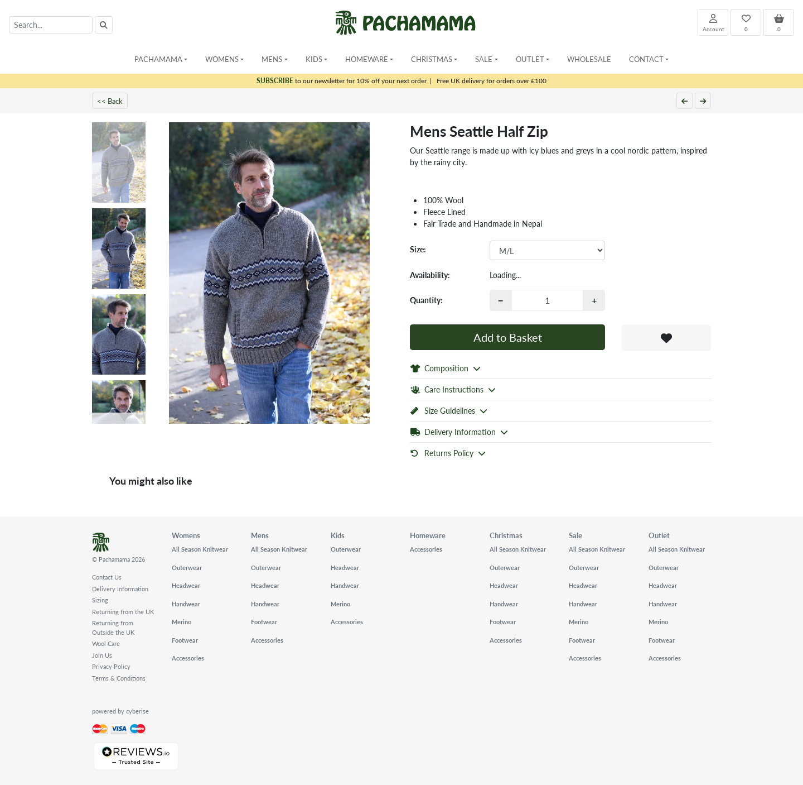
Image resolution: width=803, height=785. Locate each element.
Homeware (428, 535)
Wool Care (106, 643)
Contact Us (107, 577)
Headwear (186, 585)
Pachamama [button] (158, 59)
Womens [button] (222, 59)
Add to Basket (507, 337)
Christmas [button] (431, 59)
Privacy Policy (111, 666)
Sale (575, 535)
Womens (186, 535)
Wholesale (589, 59)
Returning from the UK (123, 611)
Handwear (186, 604)
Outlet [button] (530, 59)
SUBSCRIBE (275, 80)
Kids (338, 535)
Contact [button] (646, 59)
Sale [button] (483, 59)
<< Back (110, 100)
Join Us (102, 655)
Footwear (185, 640)
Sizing (100, 600)
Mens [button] (272, 59)
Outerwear (187, 567)
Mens (260, 535)
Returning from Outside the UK (113, 627)
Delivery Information (120, 589)
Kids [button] (314, 59)
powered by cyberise (120, 711)
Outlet (659, 535)
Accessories (188, 658)
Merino (181, 622)
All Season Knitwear (200, 549)
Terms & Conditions (119, 678)
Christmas (506, 535)
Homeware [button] (366, 59)
